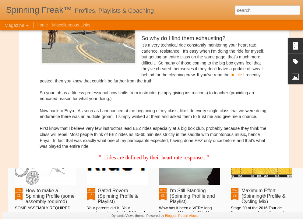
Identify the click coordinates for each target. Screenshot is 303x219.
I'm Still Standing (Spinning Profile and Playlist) (192, 196)
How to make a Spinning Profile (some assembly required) (50, 196)
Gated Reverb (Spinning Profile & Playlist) (118, 196)
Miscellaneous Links (71, 25)
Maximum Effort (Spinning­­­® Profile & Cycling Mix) (263, 196)
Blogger (170, 215)
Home (42, 25)
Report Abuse (188, 215)
